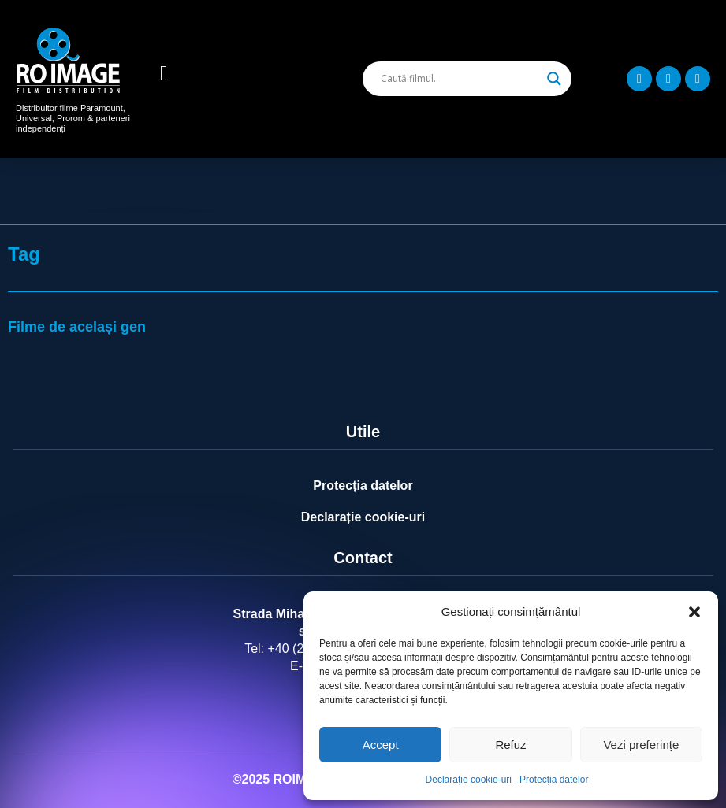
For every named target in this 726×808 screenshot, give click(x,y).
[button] (694, 612)
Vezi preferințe (641, 744)
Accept (381, 744)
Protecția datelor (553, 779)
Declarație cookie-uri (469, 779)
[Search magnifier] (554, 79)
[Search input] (459, 79)
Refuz (510, 744)
